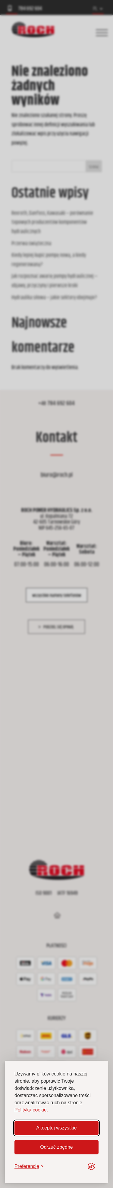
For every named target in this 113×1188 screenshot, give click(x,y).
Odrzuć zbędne (56, 1147)
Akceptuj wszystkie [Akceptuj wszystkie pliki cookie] (56, 1127)
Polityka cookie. (31, 1109)
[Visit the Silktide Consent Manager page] (91, 1166)
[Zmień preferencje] (28, 1166)
